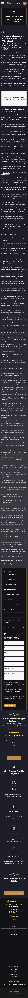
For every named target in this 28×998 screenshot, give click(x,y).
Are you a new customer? (10, 668)
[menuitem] (14, 575)
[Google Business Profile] (9, 912)
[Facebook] (16, 912)
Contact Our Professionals (14, 893)
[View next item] (17, 753)
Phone (5, 652)
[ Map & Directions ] (14, 976)
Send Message (9, 705)
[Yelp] (11, 912)
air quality (15, 157)
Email (5, 657)
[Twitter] (18, 912)
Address (6, 663)
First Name (7, 642)
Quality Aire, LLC (5, 59)
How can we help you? (9, 673)
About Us (14, 923)
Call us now (15, 494)
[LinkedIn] (14, 912)
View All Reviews (14, 758)
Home (14, 919)
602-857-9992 (14, 906)
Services (14, 926)
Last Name (7, 647)
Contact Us (14, 934)
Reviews (14, 930)
